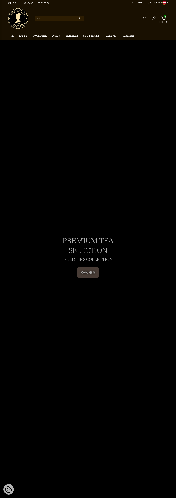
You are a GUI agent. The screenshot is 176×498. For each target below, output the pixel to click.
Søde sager (91, 35)
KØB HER (88, 272)
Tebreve (110, 35)
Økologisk (40, 35)
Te (12, 35)
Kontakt (27, 3)
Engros (44, 3)
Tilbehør (127, 35)
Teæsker (71, 35)
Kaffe (23, 35)
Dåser (56, 35)
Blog (12, 3)
